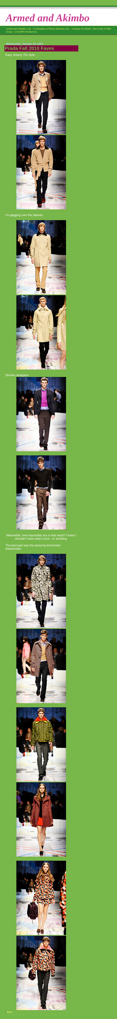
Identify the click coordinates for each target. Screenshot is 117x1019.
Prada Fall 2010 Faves (29, 48)
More (9, 1012)
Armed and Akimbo (47, 18)
